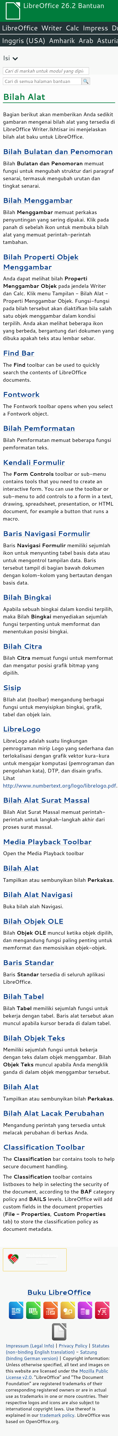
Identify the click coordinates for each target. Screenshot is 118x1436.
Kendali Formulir (34, 462)
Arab (85, 40)
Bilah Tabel (23, 996)
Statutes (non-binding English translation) (57, 1348)
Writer (51, 28)
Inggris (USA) (23, 40)
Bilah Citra (22, 646)
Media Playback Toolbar (47, 842)
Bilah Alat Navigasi (38, 894)
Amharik (62, 40)
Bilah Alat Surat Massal (46, 800)
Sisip (12, 687)
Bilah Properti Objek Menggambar (41, 262)
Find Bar (18, 353)
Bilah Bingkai (27, 597)
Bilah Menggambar (38, 200)
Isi (6, 57)
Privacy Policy (73, 1345)
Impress (95, 28)
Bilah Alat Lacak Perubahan (53, 1113)
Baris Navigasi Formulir (46, 533)
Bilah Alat (21, 868)
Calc (72, 28)
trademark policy (57, 1415)
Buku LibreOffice (59, 1292)
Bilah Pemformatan (39, 428)
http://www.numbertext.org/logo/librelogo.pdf (59, 785)
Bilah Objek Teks (34, 1038)
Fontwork (21, 394)
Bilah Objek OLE (33, 921)
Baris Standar (28, 962)
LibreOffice (20, 28)
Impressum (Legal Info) (30, 1345)
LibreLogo (21, 729)
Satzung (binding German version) (51, 1355)
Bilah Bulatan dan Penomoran (58, 151)
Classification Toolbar (44, 1147)
